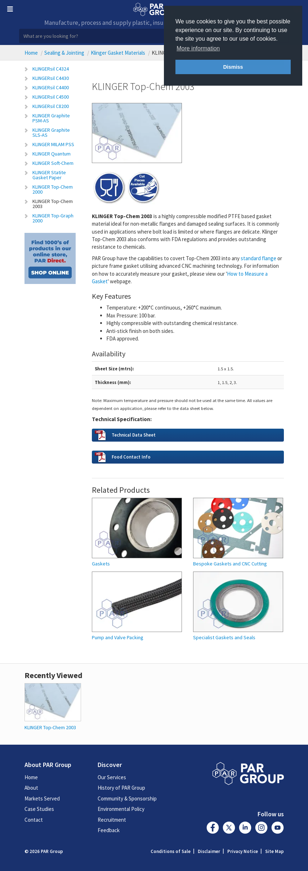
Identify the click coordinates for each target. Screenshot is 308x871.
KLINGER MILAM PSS (53, 144)
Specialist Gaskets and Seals (224, 637)
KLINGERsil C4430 (50, 78)
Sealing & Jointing (64, 52)
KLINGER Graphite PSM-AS (51, 118)
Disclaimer (209, 851)
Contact (33, 819)
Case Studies (39, 808)
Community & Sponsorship (127, 798)
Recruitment (112, 819)
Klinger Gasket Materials (118, 52)
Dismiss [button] (233, 67)
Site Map (274, 851)
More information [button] (198, 48)
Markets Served (42, 798)
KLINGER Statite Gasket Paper (49, 175)
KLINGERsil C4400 (50, 87)
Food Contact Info (131, 457)
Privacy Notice (242, 851)
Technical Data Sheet (134, 435)
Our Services (112, 777)
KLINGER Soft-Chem (52, 163)
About (31, 787)
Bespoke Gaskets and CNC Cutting (230, 564)
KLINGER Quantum (51, 153)
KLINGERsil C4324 (50, 69)
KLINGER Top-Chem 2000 (52, 189)
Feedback (109, 830)
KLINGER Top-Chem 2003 (52, 203)
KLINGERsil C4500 (50, 97)
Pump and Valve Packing (117, 637)
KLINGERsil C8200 (50, 106)
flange (258, 258)
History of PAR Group (121, 787)
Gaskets (101, 564)
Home (31, 52)
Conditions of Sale (171, 851)
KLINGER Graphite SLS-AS (51, 132)
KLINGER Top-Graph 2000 (52, 218)
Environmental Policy (121, 808)
